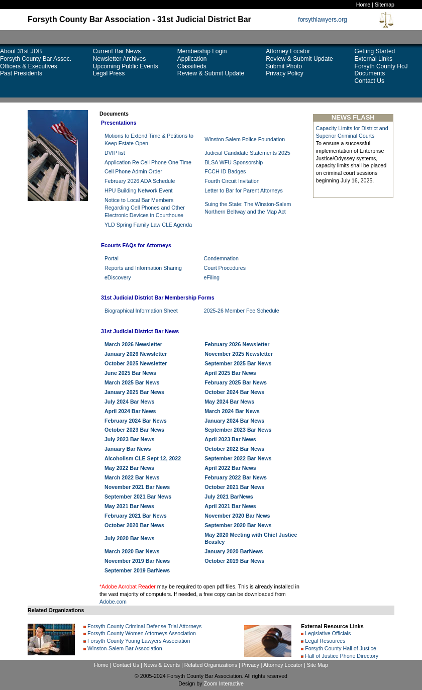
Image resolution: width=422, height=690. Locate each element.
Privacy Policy (284, 73)
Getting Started (375, 51)
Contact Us (369, 80)
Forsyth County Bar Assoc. (35, 58)
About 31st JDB (21, 51)
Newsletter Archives (119, 58)
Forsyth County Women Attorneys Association (141, 633)
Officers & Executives (28, 66)
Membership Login (202, 51)
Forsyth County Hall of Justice (339, 648)
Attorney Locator (288, 51)
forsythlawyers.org (322, 19)
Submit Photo (284, 66)
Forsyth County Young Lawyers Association (138, 641)
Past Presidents (21, 73)
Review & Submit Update (210, 73)
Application (192, 58)
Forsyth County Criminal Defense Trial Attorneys (143, 626)
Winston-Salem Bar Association (124, 648)
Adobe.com (113, 602)
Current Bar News (117, 51)
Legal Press (109, 73)
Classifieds (191, 66)
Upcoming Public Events (125, 66)
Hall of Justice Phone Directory (340, 656)
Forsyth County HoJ (381, 66)
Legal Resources (324, 641)
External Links (373, 58)
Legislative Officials (327, 633)
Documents (370, 73)
